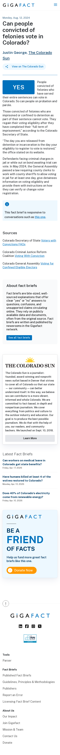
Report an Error (13, 695)
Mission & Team (13, 729)
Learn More (30, 438)
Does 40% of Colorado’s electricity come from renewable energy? (26, 495)
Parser (7, 660)
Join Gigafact (11, 723)
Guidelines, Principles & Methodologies (29, 682)
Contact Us (10, 736)
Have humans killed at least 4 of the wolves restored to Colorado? (27, 478)
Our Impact (10, 716)
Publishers (9, 688)
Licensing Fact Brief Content (22, 701)
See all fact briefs (19, 337)
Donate (7, 742)
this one (40, 217)
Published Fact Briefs (17, 675)
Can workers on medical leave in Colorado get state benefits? (24, 462)
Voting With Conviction (29, 256)
